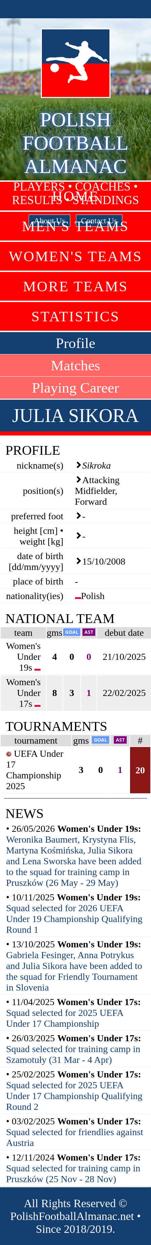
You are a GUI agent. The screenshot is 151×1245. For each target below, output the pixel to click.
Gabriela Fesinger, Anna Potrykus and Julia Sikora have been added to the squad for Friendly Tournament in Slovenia (74, 971)
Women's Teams (75, 256)
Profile (76, 343)
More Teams (75, 286)
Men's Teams (75, 226)
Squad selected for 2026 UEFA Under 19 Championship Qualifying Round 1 (74, 919)
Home (75, 196)
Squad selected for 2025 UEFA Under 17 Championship (64, 1018)
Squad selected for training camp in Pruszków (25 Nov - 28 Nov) (73, 1173)
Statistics (75, 316)
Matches (75, 365)
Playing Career (75, 388)
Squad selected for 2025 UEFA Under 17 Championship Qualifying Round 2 (74, 1096)
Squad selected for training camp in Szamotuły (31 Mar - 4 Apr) (73, 1054)
